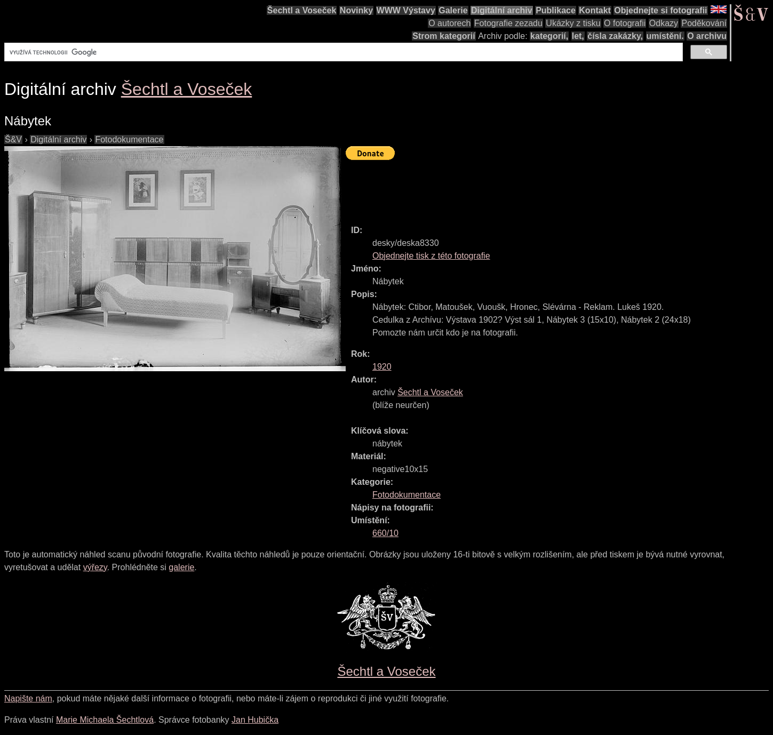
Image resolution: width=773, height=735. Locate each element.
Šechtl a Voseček (302, 10)
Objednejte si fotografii (660, 10)
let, (578, 36)
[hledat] (342, 52)
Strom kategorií (443, 36)
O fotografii (625, 23)
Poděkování (704, 23)
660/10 (385, 533)
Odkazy (663, 23)
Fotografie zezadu (508, 23)
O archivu (707, 36)
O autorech (449, 23)
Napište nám (28, 698)
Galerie (453, 10)
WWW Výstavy (406, 10)
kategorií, (549, 36)
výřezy (95, 567)
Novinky (356, 10)
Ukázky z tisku (573, 23)
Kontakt (595, 10)
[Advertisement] (540, 188)
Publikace (556, 10)
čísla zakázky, (615, 36)
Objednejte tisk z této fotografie (431, 255)
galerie (181, 567)
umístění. (665, 36)
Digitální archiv (501, 10)
